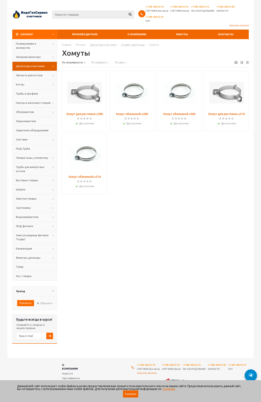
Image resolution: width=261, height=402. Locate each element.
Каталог (27, 34)
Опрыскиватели (26, 121)
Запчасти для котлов (29, 75)
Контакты (225, 34)
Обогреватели (25, 111)
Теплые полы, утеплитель (32, 157)
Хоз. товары (24, 276)
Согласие (169, 389)
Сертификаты (71, 378)
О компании (136, 34)
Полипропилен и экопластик (26, 45)
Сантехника (23, 207)
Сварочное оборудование (32, 130)
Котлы (20, 84)
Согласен (130, 393)
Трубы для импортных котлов (30, 169)
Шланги (20, 189)
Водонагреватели (27, 216)
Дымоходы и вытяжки (30, 66)
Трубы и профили (27, 93)
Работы (182, 34)
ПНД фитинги (24, 226)
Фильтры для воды (28, 257)
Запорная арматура (28, 56)
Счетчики (22, 139)
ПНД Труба (23, 148)
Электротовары (26, 198)
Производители (84, 34)
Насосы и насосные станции (33, 102)
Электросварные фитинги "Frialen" (32, 237)
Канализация (24, 248)
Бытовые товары (27, 180)
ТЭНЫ (19, 266)
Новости (67, 373)
